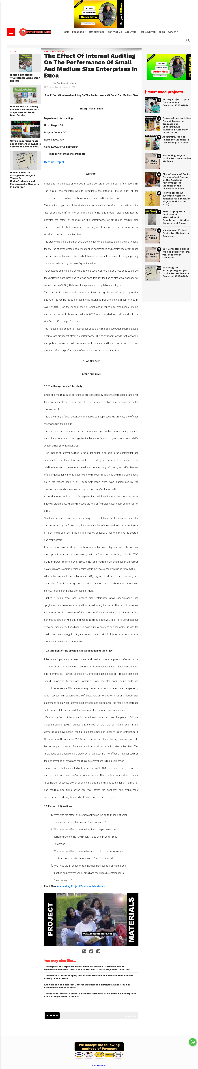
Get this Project (54, 162)
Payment (173, 32)
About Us (130, 32)
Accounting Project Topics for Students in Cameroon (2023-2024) (175, 139)
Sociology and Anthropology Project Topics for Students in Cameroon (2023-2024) (175, 272)
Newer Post (130, 1017)
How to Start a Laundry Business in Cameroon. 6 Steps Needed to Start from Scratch (24, 111)
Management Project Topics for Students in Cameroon (175, 233)
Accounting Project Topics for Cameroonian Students (176, 158)
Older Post (52, 1016)
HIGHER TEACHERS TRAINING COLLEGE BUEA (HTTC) (25, 78)
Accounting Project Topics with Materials (81, 886)
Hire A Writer (148, 32)
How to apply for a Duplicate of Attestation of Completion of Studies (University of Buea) (175, 217)
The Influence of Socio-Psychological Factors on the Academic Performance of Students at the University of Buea (176, 181)
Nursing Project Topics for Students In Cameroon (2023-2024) (175, 102)
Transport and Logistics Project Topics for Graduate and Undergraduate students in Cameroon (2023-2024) (176, 125)
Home (66, 32)
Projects (78, 32)
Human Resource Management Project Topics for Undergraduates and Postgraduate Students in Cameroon (24, 179)
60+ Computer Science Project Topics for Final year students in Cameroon (176, 253)
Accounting (58, 52)
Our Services (96, 32)
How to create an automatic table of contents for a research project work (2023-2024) (176, 198)
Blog (162, 32)
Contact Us (115, 32)
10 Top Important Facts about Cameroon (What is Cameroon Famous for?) (25, 144)
